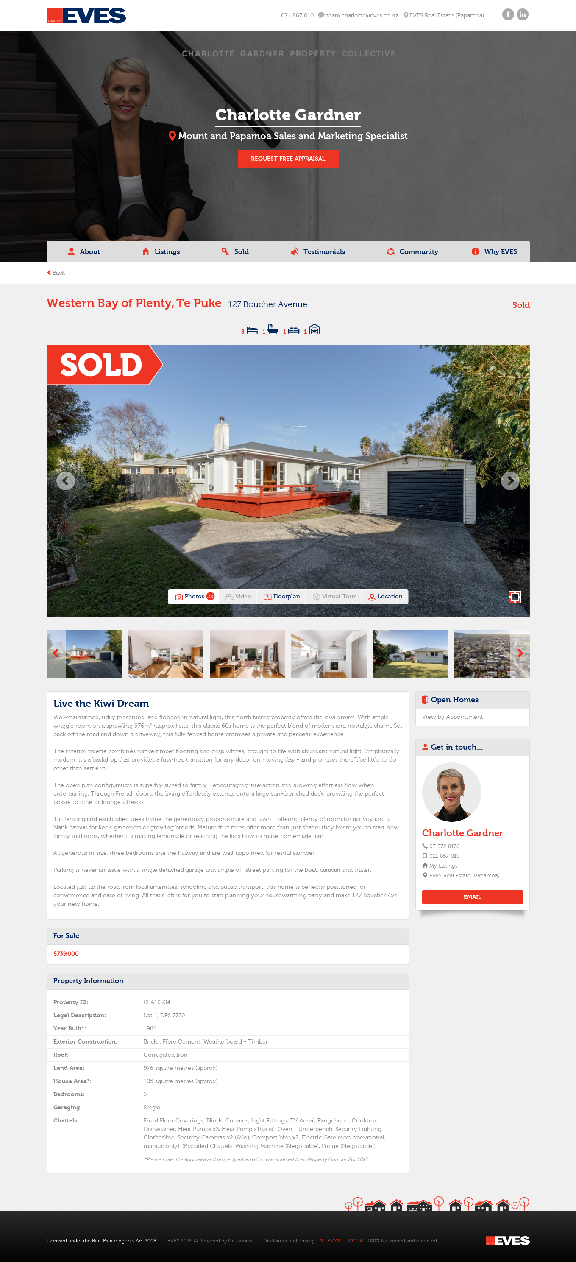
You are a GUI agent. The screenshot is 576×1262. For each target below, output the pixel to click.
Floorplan (281, 597)
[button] (66, 481)
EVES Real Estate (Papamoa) (464, 876)
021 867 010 (297, 15)
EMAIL (472, 897)
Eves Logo (86, 16)
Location (385, 597)
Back (56, 273)
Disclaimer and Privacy (288, 1241)
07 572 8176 (444, 846)
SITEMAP (330, 1241)
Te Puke (199, 303)
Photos (194, 597)
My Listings (443, 866)
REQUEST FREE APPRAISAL (288, 158)
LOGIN (354, 1241)
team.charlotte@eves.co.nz (358, 15)
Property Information (88, 981)
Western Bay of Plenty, (110, 303)
